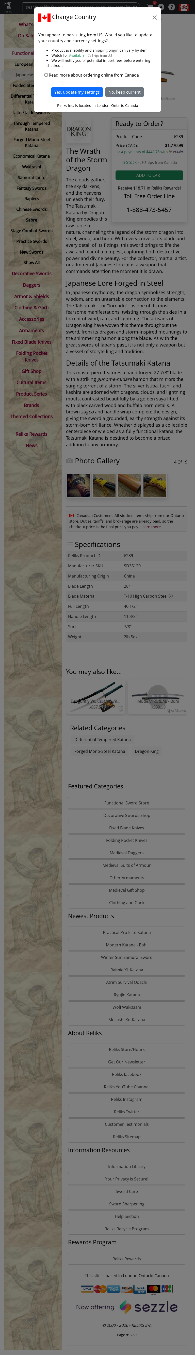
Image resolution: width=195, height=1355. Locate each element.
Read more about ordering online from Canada (94, 75)
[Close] (155, 17)
